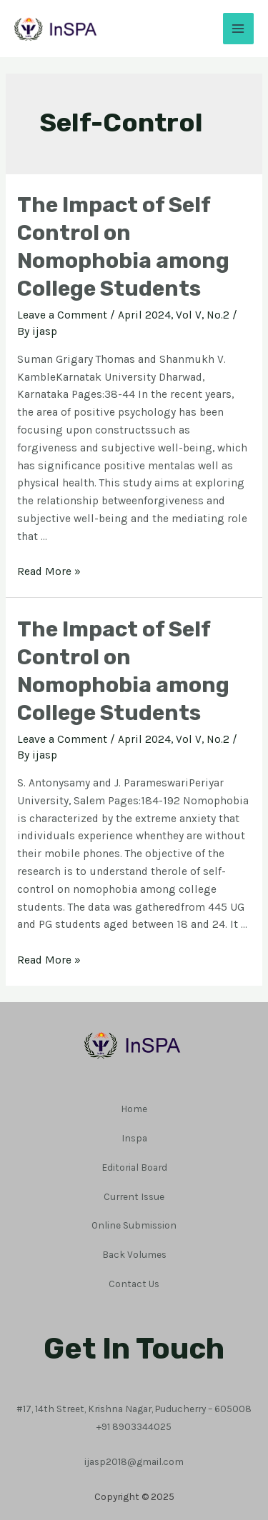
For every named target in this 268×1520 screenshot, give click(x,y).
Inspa (134, 1138)
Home (134, 1108)
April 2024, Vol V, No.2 (173, 315)
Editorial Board (134, 1167)
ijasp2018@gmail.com (134, 1461)
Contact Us (134, 1283)
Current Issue (134, 1196)
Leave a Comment (62, 315)
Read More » (49, 571)
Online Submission (134, 1225)
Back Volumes (134, 1254)
